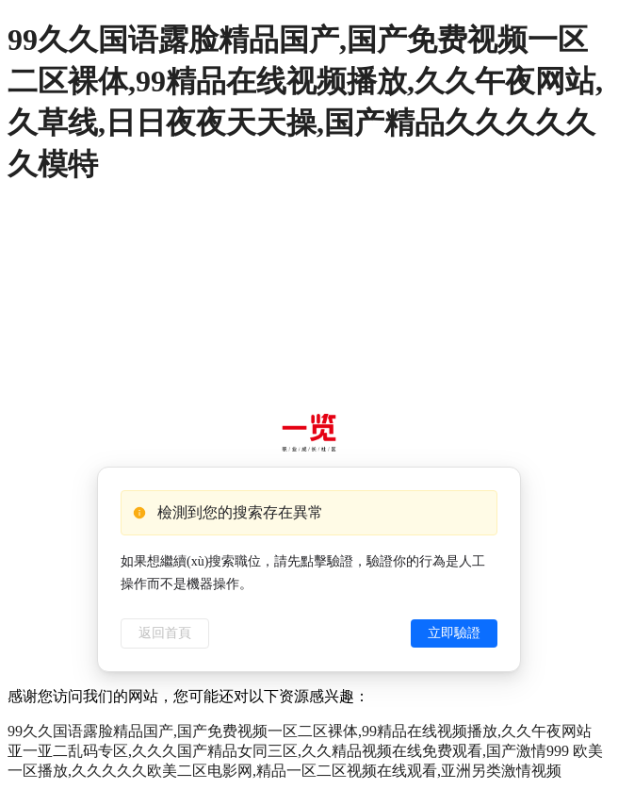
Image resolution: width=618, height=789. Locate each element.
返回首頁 (164, 633)
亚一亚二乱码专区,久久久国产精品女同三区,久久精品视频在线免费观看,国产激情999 (288, 751)
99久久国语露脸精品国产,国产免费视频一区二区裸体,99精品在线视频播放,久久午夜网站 (300, 731)
